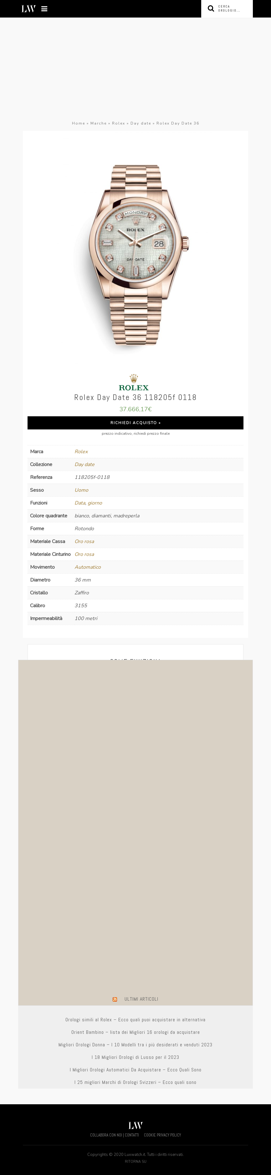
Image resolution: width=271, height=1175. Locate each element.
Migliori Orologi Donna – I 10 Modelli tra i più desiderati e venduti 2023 (135, 1044)
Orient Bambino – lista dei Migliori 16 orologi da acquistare (135, 1032)
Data (79, 503)
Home (78, 123)
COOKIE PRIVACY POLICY (162, 1135)
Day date (140, 123)
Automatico (87, 567)
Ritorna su (135, 1161)
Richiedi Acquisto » (135, 422)
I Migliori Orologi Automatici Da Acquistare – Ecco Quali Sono (136, 1069)
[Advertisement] (135, 72)
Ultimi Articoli (141, 999)
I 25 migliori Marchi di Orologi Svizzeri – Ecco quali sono (135, 1082)
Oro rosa (84, 541)
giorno (95, 503)
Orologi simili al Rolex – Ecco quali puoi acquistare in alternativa (135, 1019)
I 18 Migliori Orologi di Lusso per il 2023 (135, 1057)
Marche (98, 123)
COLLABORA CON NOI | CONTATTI (114, 1135)
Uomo (81, 490)
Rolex (118, 123)
